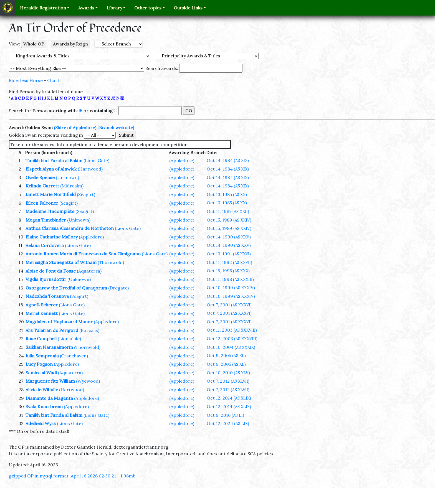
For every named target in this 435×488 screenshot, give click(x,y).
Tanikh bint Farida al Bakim (54, 160)
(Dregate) (118, 288)
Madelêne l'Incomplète (50, 211)
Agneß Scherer (42, 304)
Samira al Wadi (41, 372)
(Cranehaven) (74, 356)
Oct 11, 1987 (228, 211)
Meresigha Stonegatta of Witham (61, 262)
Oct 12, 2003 (232, 338)
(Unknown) (67, 177)
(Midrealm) (72, 186)
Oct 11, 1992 (229, 262)
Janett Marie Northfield (51, 194)
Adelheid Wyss (41, 423)
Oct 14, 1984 (228, 160)
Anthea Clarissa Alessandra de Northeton (70, 228)
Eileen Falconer (42, 203)
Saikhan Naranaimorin (49, 347)
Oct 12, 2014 (229, 398)
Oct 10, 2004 (231, 347)
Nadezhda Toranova (47, 296)
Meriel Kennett (42, 313)
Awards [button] (86, 8)
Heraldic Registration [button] (43, 8)
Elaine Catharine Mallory (52, 237)
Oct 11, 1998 (230, 279)
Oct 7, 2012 (228, 381)
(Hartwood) (90, 169)
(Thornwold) (111, 262)
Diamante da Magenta (49, 398)
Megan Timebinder (46, 220)
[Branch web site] (115, 127)
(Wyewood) (88, 381)
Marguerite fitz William (50, 381)
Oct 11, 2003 (232, 330)
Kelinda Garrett (42, 186)
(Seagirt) (86, 194)
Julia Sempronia (42, 356)
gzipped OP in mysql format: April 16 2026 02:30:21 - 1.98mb (72, 476)
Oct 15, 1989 (229, 220)
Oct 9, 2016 (225, 415)
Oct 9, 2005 (226, 355)
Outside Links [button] (188, 8)
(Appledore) (181, 160)
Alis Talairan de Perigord (52, 330)
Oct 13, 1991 (229, 253)
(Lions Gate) (96, 160)
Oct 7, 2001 (229, 304)
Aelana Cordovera (45, 245)
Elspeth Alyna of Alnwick (51, 169)
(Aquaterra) (89, 271)
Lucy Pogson (39, 364)
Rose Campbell (41, 338)
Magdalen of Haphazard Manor (59, 321)
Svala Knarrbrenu (44, 406)
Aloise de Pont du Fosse (51, 271)
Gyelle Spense (40, 177)
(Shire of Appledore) (75, 127)
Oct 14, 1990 (229, 237)
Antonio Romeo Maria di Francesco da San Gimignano (83, 253)
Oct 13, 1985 (227, 194)
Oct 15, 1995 (228, 270)
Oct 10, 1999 (231, 287)
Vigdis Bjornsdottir (46, 279)
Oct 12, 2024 (228, 423)
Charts (54, 80)
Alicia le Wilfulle (42, 389)
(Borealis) (89, 330)
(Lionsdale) (69, 338)
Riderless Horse (26, 80)
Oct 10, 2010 (228, 372)
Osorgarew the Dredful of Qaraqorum (66, 288)
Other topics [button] (147, 8)
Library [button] (114, 8)
